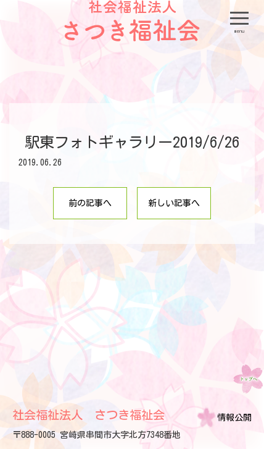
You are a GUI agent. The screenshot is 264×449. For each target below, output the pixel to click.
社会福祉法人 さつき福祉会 (88, 415)
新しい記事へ (174, 203)
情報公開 (234, 417)
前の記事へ (90, 203)
